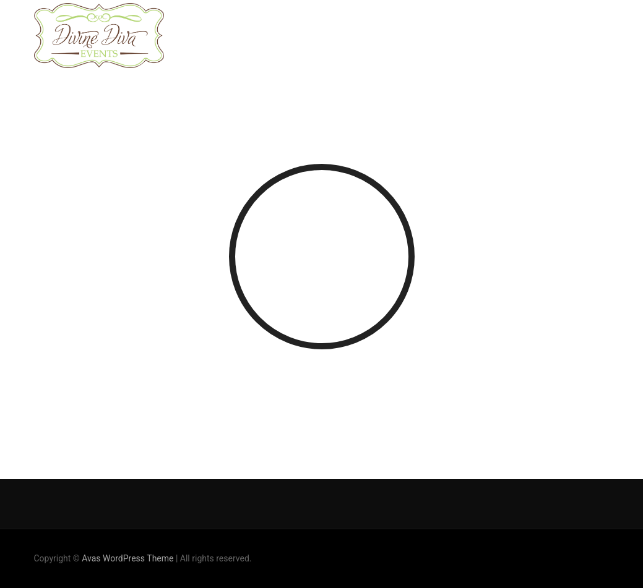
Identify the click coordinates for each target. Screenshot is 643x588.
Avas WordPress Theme (127, 558)
